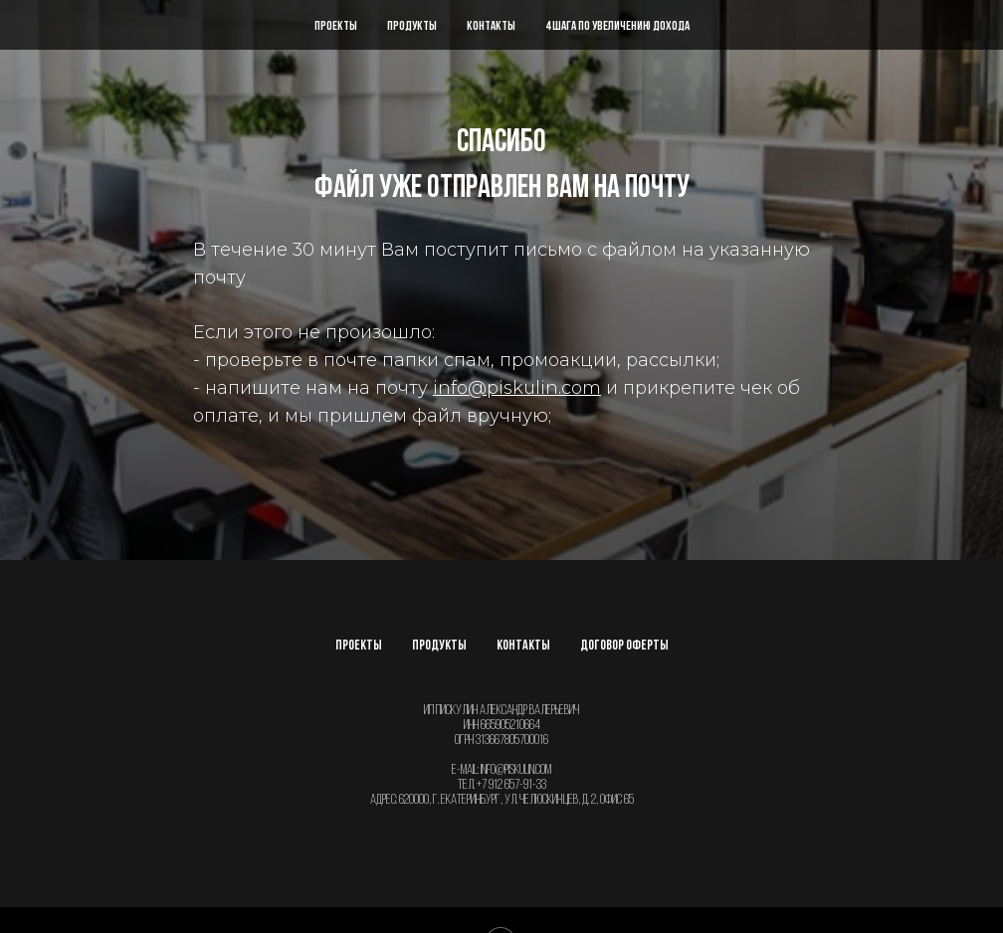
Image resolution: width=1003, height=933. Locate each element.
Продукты (412, 26)
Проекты (335, 26)
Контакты (491, 26)
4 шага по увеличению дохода (617, 26)
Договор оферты (624, 646)
